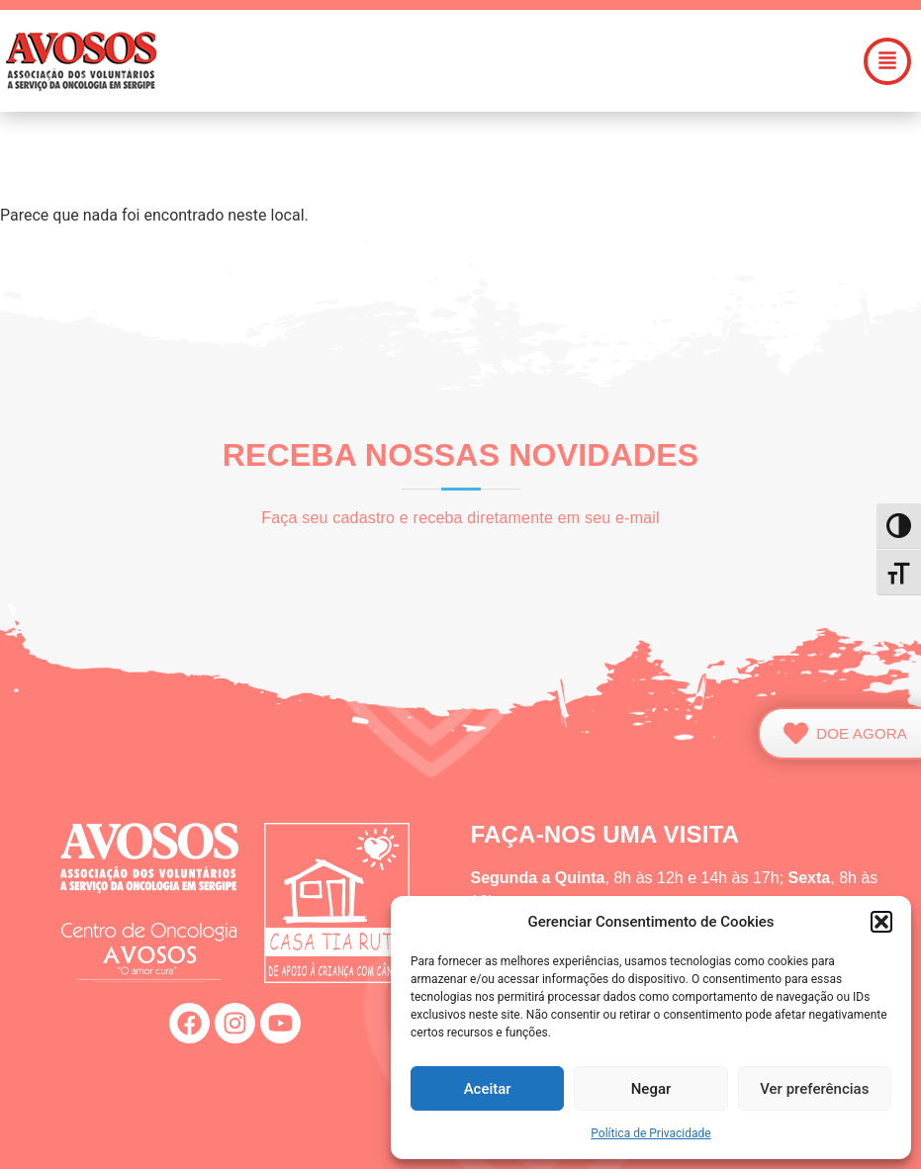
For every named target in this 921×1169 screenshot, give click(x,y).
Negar (651, 1089)
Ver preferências (814, 1089)
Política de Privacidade (650, 1133)
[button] (881, 922)
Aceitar (487, 1089)
